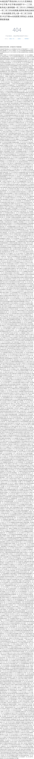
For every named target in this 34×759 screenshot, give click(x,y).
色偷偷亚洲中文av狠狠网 (20, 339)
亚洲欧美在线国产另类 (18, 248)
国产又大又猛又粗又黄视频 (5, 142)
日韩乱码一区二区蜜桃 (24, 253)
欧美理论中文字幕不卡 (17, 520)
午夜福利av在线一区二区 (15, 269)
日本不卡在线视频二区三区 (21, 489)
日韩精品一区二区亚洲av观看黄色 (26, 352)
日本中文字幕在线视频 (21, 209)
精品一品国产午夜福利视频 (7, 334)
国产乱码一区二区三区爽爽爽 (21, 271)
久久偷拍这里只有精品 (22, 337)
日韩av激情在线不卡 (22, 164)
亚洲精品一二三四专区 (10, 83)
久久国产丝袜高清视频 (26, 233)
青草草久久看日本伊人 (19, 484)
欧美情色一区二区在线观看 (23, 200)
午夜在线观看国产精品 (26, 537)
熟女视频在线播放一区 (18, 602)
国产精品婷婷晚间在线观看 (16, 432)
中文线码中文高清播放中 (6, 567)
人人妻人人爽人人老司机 (22, 743)
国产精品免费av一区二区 (6, 179)
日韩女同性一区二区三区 (24, 475)
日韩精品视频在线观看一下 (11, 241)
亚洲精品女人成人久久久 (19, 647)
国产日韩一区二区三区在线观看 (6, 648)
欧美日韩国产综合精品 (26, 235)
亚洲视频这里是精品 (7, 366)
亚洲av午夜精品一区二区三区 (27, 245)
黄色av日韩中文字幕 (28, 618)
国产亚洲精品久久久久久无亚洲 (14, 158)
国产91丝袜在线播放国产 (9, 484)
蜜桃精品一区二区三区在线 (17, 590)
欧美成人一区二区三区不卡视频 (25, 196)
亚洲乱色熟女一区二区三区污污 (22, 417)
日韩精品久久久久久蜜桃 (12, 130)
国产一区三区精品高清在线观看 (20, 517)
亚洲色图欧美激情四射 (8, 550)
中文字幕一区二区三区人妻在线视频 (7, 626)
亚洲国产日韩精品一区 (7, 535)
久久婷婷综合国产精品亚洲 (14, 80)
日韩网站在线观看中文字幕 (7, 303)
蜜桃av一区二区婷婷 (9, 492)
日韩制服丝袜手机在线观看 (10, 209)
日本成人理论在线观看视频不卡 (19, 459)
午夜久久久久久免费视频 (16, 460)
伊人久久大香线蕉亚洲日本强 (16, 447)
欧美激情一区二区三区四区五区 (16, 124)
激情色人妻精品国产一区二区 (13, 58)
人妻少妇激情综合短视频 (11, 260)
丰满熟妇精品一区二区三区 (19, 731)
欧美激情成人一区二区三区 (11, 62)
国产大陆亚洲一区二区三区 (9, 238)
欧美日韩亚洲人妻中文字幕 (5, 373)
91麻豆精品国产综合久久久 (5, 245)
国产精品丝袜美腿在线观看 (7, 301)
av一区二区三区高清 (23, 376)
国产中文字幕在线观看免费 (7, 499)
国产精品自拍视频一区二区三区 (11, 101)
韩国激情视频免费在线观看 (22, 92)
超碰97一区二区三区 (19, 71)
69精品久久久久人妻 (25, 394)
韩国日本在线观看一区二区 (14, 451)
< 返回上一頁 (11, 38)
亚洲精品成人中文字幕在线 (13, 352)
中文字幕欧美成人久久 (6, 250)
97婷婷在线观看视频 (29, 499)
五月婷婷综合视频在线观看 (7, 106)
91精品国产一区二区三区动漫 (20, 309)
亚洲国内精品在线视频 (27, 480)
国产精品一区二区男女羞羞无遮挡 (12, 313)
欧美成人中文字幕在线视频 (20, 294)
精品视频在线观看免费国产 (26, 573)
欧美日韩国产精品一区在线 (17, 411)
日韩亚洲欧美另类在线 (22, 109)
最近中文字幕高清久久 (24, 145)
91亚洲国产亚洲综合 (19, 262)
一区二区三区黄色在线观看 (7, 502)
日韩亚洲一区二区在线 (18, 734)
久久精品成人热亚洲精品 (5, 70)
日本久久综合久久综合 (14, 653)
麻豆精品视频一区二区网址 (27, 535)
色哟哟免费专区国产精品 (23, 241)
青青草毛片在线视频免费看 (19, 172)
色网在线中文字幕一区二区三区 (18, 295)
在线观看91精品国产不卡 (9, 146)
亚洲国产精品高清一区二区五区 (24, 94)
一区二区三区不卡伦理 (20, 585)
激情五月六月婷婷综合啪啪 (24, 101)
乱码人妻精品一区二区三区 (16, 427)
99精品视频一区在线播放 (21, 384)
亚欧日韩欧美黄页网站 (24, 113)
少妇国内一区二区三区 (28, 263)
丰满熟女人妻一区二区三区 (17, 705)
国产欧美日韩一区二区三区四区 (25, 122)
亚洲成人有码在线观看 (28, 324)
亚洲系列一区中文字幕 (24, 351)
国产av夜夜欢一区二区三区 (11, 94)
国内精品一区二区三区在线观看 (22, 238)
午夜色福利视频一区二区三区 (16, 699)
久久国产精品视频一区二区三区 (6, 569)
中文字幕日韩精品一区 (8, 328)
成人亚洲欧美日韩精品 (11, 254)
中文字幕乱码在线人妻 (7, 504)
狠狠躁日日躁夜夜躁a (23, 752)
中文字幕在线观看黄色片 (26, 163)
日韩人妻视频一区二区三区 (18, 139)
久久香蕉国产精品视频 (12, 242)
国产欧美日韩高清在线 (18, 430)
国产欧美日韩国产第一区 (25, 128)
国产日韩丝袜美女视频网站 (10, 283)
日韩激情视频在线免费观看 (17, 496)
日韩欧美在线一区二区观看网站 (8, 498)
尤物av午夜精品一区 (15, 70)
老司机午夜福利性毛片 (10, 185)
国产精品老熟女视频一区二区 (25, 288)
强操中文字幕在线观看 (22, 737)
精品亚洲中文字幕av (21, 514)
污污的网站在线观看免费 (15, 217)
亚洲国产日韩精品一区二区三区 (11, 378)
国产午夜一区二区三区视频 (13, 424)
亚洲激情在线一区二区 (14, 113)
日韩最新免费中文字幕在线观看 (20, 441)
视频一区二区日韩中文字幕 (11, 474)
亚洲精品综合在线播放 (20, 666)
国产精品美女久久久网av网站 (18, 523)
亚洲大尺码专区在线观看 (8, 154)
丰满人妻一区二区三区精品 (22, 260)
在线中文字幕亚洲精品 (9, 282)
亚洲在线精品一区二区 (24, 665)
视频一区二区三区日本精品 (17, 433)
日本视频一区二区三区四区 (25, 450)
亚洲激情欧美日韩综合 (4, 596)
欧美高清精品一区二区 (19, 319)
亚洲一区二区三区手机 (20, 358)
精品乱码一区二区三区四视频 (18, 504)
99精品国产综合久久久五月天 (12, 112)
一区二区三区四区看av (13, 56)
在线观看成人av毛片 (17, 303)
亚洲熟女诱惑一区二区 (25, 336)
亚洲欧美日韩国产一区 (27, 570)
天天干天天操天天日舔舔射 (11, 337)
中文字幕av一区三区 (20, 226)
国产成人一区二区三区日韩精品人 (25, 62)
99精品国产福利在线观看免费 (12, 103)
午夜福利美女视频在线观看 (7, 669)
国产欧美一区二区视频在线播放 (23, 203)
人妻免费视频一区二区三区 (23, 221)
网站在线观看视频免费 (25, 399)
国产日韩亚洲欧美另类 (14, 579)
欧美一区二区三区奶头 (24, 375)
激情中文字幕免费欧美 (19, 193)
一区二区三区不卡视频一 (12, 402)
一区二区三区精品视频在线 (23, 472)
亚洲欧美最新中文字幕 (12, 137)
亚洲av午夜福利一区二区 (5, 55)
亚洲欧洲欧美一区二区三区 (7, 190)
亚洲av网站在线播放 (20, 83)
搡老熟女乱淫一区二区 (23, 56)
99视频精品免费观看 (27, 73)
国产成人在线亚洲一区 (21, 115)
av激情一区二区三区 (7, 716)
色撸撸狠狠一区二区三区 (27, 76)
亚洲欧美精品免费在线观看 (5, 411)
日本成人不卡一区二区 (27, 550)
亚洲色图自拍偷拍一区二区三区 (7, 125)
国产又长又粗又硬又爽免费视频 (10, 472)
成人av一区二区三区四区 (18, 532)
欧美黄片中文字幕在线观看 (24, 576)
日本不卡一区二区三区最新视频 (13, 711)
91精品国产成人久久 (19, 618)
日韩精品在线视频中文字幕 (9, 273)
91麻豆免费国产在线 (12, 203)
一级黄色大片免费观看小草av (20, 483)
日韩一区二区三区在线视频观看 (9, 514)
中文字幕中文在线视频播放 (14, 630)
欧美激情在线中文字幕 (12, 363)
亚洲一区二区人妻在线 (17, 161)
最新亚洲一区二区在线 (8, 690)
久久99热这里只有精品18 (19, 152)
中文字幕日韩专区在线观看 (20, 683)
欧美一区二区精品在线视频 (20, 146)
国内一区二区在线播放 (9, 110)
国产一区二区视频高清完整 (19, 471)
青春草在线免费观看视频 (16, 59)
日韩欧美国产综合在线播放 (20, 125)
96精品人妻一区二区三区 (17, 593)
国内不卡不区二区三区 (18, 531)
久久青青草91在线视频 (17, 178)
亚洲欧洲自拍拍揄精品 (18, 648)
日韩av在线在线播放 (11, 384)
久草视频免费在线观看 (10, 489)
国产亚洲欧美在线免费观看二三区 (9, 107)
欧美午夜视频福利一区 (11, 315)
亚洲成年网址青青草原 (28, 391)
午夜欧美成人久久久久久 (20, 298)
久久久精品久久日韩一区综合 (18, 179)
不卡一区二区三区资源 (19, 131)
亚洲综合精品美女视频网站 (15, 343)
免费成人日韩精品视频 (28, 624)
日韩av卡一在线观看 (24, 579)
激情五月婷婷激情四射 (4, 393)
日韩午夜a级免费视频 (17, 537)
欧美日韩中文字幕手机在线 (26, 80)
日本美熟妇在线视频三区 (13, 466)
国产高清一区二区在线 (17, 230)
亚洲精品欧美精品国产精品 (7, 681)
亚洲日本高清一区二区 (19, 104)
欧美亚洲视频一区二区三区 (8, 409)
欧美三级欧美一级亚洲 (16, 741)
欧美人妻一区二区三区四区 (8, 312)
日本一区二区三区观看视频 (16, 600)
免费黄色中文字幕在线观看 (7, 430)
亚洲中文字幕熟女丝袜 (19, 680)
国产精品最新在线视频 (9, 149)
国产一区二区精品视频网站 (18, 85)
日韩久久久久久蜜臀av (22, 292)
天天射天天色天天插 (23, 214)
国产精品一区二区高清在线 (11, 710)
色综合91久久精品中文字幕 (15, 394)
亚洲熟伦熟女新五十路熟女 (8, 367)
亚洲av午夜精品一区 (10, 131)
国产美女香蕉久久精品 (11, 148)
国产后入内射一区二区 (19, 278)
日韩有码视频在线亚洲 (22, 415)
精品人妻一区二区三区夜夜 (5, 561)
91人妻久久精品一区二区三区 (20, 110)
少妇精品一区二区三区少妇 (10, 615)
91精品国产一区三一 (14, 330)
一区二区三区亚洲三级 (9, 588)
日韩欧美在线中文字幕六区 (17, 354)
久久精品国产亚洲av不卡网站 (15, 67)
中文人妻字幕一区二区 (28, 532)
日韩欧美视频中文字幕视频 (24, 466)
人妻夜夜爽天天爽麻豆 (12, 134)
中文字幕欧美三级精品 (17, 355)
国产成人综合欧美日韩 (6, 340)
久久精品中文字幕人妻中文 (25, 393)
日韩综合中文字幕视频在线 (16, 229)
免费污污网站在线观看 (22, 510)
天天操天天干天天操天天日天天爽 (16, 577)
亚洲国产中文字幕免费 (18, 324)
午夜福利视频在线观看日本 (13, 650)
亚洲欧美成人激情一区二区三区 (11, 454)
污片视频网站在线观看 (8, 531)
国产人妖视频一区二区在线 (9, 581)
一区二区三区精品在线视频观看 (18, 439)
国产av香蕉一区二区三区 (26, 543)
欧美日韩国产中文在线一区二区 (21, 282)
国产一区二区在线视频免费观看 (23, 487)
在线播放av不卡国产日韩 (16, 268)
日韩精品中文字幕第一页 (23, 242)
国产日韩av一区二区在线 (18, 463)
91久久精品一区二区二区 (8, 659)
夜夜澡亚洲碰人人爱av (27, 230)
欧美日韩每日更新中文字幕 (13, 266)
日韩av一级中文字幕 (21, 148)
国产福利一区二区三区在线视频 (21, 100)
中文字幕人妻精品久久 (8, 463)
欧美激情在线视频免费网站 (26, 740)
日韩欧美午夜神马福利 (11, 92)
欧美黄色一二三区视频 (22, 710)
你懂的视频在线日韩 (5, 251)
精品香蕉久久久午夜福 (16, 245)
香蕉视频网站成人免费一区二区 (8, 420)
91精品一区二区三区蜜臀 (15, 399)
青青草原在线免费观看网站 (8, 170)
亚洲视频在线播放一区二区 (17, 142)
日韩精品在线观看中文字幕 (8, 683)
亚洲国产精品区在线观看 (19, 345)
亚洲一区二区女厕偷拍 (26, 197)
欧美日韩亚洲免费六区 (18, 582)
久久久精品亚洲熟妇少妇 (13, 728)
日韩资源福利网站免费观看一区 (20, 611)
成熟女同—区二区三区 (16, 591)
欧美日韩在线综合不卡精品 (21, 529)
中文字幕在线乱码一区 (16, 638)
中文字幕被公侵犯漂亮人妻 (17, 247)
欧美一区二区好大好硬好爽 (27, 600)
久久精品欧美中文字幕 (26, 65)
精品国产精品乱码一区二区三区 (7, 357)
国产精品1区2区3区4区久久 (5, 624)
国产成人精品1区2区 (15, 351)
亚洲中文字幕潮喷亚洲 (20, 660)
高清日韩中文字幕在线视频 (20, 388)
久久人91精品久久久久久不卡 (13, 97)
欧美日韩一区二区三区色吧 (21, 702)
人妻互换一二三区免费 (28, 553)
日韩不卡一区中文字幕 (19, 367)
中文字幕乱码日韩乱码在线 (11, 737)
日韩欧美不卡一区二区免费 (5, 433)
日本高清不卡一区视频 (16, 79)
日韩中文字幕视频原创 (23, 469)
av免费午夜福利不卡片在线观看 (11, 214)
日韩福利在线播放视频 (24, 98)
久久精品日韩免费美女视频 (26, 478)
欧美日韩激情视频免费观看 (24, 436)
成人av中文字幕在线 (27, 142)
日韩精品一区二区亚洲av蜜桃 (11, 292)
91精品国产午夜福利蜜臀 (10, 666)
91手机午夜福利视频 (8, 118)
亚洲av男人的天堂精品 (12, 164)
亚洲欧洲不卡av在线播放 (7, 85)
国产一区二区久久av (13, 639)
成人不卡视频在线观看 (16, 163)
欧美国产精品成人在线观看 (8, 719)
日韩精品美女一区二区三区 (27, 597)
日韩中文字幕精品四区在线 (8, 184)
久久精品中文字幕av (18, 334)
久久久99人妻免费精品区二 (28, 77)
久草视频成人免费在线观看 (7, 611)
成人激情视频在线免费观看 (18, 106)
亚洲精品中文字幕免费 (4, 330)
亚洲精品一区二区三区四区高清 (25, 396)
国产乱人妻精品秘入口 (21, 538)
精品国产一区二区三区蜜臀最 (27, 55)
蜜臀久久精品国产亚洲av (28, 328)
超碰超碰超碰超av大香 (12, 429)
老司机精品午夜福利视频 (28, 232)
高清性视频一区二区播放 (5, 600)
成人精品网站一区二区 (12, 259)
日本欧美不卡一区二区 (19, 170)
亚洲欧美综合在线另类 (4, 65)
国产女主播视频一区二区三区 (26, 89)
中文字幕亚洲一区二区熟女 (9, 511)
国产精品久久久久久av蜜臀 (20, 169)
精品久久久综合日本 (25, 205)
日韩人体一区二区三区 (12, 200)
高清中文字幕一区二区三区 (7, 355)
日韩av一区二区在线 (11, 61)
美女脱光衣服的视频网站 (21, 185)
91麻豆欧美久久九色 (20, 349)
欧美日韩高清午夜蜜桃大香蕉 (18, 300)
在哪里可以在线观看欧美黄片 (27, 696)
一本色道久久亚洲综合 (6, 181)
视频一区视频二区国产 (20, 581)
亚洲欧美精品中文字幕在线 (25, 445)
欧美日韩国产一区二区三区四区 (27, 623)
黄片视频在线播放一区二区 (12, 519)
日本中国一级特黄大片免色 (11, 88)
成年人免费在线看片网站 (26, 561)
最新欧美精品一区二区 (24, 70)
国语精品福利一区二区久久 (8, 310)
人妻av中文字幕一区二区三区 (10, 686)
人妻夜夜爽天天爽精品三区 (20, 722)
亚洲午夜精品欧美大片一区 (9, 549)
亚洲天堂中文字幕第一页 (13, 729)
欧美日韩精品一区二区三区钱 (24, 508)
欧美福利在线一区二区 (12, 462)
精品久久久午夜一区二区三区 (7, 734)
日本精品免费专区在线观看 (13, 723)
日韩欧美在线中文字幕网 (13, 122)
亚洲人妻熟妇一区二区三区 (19, 188)
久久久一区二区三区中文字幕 (8, 662)
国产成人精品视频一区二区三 (25, 256)
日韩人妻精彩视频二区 (15, 360)
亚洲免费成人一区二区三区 (17, 692)
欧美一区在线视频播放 (17, 151)
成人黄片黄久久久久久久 (24, 218)
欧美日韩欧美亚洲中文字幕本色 (24, 474)
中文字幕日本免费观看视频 (11, 756)
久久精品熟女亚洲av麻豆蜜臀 (18, 366)
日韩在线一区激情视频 (18, 391)
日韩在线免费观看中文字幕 (15, 65)
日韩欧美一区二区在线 (13, 436)
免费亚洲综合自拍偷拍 (26, 460)
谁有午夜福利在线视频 (7, 590)
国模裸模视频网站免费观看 (21, 540)
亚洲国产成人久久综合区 (29, 599)
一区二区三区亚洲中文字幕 (19, 501)
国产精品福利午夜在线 (24, 632)
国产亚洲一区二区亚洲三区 (25, 97)
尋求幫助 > (27, 38)
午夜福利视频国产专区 (8, 151)
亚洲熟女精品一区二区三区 (23, 708)
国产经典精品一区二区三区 (5, 591)
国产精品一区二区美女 (6, 657)
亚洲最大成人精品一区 (17, 550)
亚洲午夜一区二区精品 (7, 638)
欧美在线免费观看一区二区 (20, 149)
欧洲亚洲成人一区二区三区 (24, 306)
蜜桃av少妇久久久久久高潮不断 (8, 86)
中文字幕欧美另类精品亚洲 (7, 152)
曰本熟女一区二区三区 (8, 493)
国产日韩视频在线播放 (16, 233)
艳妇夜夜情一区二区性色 (16, 140)
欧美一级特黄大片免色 (9, 104)
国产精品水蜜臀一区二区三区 (11, 119)
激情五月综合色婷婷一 (27, 750)
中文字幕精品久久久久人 (13, 564)
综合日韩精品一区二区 (23, 116)
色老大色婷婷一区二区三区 (19, 297)
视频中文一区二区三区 (14, 253)
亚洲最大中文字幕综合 (14, 393)
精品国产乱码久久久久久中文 (15, 160)
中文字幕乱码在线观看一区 (21, 505)
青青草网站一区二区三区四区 (19, 208)
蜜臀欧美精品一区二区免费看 (24, 119)
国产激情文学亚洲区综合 (5, 432)
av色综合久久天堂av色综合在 (17, 64)
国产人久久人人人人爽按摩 (15, 596)
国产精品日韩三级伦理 (23, 378)
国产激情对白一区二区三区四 (26, 266)
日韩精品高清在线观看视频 (16, 534)
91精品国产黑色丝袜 (4, 576)
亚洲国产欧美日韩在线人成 (20, 187)
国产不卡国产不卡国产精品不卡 (20, 182)
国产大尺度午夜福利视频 (19, 695)
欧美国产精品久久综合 (26, 59)
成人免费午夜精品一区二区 (27, 432)
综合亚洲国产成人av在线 (8, 582)
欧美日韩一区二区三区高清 (27, 342)
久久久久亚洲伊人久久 (20, 546)
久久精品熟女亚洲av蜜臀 (23, 173)
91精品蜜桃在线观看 (10, 271)
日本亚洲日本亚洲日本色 (26, 555)
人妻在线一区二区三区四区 (23, 635)
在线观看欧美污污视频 (10, 327)
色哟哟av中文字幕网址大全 (8, 274)
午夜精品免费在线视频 (22, 605)
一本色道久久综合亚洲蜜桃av (12, 256)
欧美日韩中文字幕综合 (26, 741)
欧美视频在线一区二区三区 (21, 322)
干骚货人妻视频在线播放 (12, 635)
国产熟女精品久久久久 (8, 139)
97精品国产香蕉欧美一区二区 (9, 224)
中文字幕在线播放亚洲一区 (20, 274)
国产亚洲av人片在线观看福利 (25, 507)
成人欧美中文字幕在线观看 (20, 662)
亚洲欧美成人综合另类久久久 (22, 86)
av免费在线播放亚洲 (13, 671)
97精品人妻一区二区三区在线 (16, 74)
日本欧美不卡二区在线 (18, 263)
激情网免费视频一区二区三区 (6, 176)
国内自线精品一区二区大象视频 (11, 438)
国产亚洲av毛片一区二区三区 (23, 477)
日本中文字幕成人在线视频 (21, 315)
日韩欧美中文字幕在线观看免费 (10, 490)
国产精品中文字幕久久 (8, 441)
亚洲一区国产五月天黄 (21, 167)
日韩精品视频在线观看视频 (18, 720)
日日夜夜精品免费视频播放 (14, 623)
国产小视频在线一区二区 (7, 668)
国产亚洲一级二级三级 (13, 396)
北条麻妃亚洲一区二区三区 (12, 196)
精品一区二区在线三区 (23, 556)
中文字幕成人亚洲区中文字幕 (27, 627)
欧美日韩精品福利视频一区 (18, 118)
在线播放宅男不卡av (11, 540)
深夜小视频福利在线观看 (8, 215)
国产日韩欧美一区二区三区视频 (7, 388)
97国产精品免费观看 (15, 572)
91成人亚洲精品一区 (24, 641)
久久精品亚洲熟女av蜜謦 (25, 444)
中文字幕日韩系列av (18, 73)
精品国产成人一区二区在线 (11, 239)
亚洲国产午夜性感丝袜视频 (9, 346)
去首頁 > (19, 38)
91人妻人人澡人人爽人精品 (17, 749)
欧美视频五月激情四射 (13, 91)
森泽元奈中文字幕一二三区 (7, 68)
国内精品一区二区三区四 (23, 133)
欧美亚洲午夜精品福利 (20, 191)
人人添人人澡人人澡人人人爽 (11, 406)
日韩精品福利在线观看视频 (18, 301)
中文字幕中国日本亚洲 (10, 285)
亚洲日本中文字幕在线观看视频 (21, 421)
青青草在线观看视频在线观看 (14, 244)
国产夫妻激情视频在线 (23, 729)
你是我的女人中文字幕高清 (8, 744)
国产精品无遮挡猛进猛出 (18, 599)
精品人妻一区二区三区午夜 (9, 349)
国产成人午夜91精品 (18, 677)
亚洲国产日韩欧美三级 (6, 360)
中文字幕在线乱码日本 (17, 127)
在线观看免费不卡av (25, 562)
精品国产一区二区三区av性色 (17, 250)
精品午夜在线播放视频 (15, 55)
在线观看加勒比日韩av (14, 620)
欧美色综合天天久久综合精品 (15, 412)
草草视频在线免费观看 (27, 569)
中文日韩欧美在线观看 (20, 280)
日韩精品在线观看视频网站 (21, 223)
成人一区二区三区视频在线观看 (19, 212)
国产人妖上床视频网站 (28, 68)
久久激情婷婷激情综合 (18, 206)
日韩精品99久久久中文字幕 (15, 197)
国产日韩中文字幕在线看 (12, 121)
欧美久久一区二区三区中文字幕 (13, 740)
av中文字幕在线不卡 (13, 714)
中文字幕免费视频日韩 (4, 269)
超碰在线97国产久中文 (24, 414)
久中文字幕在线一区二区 (18, 190)
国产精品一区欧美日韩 (20, 403)
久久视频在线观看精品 (22, 239)
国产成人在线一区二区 (21, 453)
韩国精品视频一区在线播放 (26, 143)
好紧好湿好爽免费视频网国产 (6, 178)
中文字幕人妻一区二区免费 (13, 558)
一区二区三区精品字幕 (15, 336)
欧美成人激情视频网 (18, 525)
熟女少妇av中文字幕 (28, 154)
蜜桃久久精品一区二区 (8, 182)
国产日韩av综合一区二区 (9, 169)
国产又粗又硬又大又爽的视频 (24, 88)
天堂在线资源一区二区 (12, 199)
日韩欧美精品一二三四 (22, 639)
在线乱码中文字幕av (9, 731)
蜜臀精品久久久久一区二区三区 (26, 620)
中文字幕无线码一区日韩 (9, 606)
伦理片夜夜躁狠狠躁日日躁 (28, 175)
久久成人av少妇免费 (27, 427)
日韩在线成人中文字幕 (13, 758)
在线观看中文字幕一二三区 (25, 644)
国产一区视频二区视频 (7, 76)
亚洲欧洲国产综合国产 (16, 696)
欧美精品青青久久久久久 (13, 376)
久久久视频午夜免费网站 (9, 319)
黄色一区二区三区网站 (17, 328)
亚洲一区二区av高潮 (5, 217)
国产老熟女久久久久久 (8, 297)
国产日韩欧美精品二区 (16, 342)
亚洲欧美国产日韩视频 (16, 373)
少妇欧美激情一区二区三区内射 (16, 570)
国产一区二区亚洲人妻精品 (13, 644)
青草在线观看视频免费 (7, 717)
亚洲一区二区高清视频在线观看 (6, 212)
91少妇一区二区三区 (19, 409)
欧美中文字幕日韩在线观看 (20, 194)
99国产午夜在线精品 (9, 206)
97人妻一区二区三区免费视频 (17, 181)
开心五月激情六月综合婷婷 (8, 345)
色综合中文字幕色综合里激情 (26, 244)
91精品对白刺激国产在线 (23, 448)
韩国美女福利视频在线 (6, 140)
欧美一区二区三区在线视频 (23, 82)
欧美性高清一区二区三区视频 (10, 513)
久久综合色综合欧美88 (14, 218)
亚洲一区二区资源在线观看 (8, 263)
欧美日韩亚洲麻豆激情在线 (7, 230)
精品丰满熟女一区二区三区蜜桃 (10, 687)
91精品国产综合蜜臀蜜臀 (24, 728)
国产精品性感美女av (17, 569)
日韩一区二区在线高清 (18, 154)
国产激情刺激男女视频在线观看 (27, 747)
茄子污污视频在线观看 (22, 331)
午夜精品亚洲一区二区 (14, 265)
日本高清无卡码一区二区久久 (19, 584)
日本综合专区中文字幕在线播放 (9, 280)
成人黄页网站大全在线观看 (19, 348)
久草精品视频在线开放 (26, 251)
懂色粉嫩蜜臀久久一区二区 (27, 140)
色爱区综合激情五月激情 (22, 134)
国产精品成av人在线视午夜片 (26, 265)
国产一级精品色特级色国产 (7, 707)
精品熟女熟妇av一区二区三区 (27, 397)
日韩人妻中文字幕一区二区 (15, 251)
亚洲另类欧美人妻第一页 (8, 248)
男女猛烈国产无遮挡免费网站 (22, 511)
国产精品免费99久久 (23, 155)
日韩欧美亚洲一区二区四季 (21, 321)
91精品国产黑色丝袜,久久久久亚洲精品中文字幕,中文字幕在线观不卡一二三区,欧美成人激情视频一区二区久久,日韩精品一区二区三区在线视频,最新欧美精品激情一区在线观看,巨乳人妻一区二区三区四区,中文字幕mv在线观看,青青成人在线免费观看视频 (17, 10)
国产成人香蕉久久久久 (27, 447)
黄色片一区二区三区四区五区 (21, 312)
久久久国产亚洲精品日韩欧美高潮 (11, 288)
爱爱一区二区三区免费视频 (25, 481)
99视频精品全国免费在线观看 (17, 522)
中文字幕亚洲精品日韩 (10, 546)
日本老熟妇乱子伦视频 (25, 217)
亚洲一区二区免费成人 (10, 529)
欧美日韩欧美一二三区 (28, 64)
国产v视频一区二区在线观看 (6, 79)
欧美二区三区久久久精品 (23, 130)
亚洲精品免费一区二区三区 (7, 172)
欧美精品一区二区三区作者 (23, 746)
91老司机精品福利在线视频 (18, 456)
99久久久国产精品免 (10, 294)
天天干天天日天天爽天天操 (10, 636)
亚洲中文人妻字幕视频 (6, 732)
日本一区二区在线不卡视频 (13, 544)
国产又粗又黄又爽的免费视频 (13, 559)
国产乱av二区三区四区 (16, 340)
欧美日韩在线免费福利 (6, 351)
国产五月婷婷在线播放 (10, 322)
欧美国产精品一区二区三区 (20, 357)
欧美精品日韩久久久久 (19, 547)
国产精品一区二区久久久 (22, 364)
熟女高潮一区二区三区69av (24, 564)
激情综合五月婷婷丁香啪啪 (11, 684)
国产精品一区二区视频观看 (20, 333)
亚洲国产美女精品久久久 (25, 552)
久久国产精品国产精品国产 (21, 283)
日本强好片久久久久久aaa (13, 291)
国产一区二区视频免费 (8, 532)
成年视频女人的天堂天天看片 (10, 276)
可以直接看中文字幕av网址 (7, 435)
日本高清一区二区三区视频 (15, 562)
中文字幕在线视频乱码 (24, 723)
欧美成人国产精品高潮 (24, 313)
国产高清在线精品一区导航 (12, 95)
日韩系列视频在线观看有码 (7, 525)
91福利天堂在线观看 (29, 669)
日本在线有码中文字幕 (4, 265)
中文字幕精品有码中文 (14, 128)
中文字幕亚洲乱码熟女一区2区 (10, 408)
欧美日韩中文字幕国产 (15, 465)
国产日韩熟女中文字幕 (27, 334)
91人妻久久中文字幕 (29, 695)
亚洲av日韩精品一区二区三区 (17, 574)
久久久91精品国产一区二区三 (24, 756)
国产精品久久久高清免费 (6, 227)
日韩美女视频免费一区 (18, 215)
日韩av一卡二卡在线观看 (15, 257)
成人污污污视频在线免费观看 (13, 361)
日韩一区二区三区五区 (11, 316)
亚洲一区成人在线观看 (9, 71)
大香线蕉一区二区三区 (28, 227)
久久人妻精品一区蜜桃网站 (17, 387)
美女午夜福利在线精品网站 (22, 490)
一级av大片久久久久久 (4, 621)
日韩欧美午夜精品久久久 (6, 597)
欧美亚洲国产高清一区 (11, 418)
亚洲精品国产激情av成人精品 (8, 187)
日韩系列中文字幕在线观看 (10, 277)
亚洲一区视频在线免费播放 (22, 369)
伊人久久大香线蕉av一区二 (18, 176)
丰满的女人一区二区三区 (22, 107)
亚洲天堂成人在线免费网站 (26, 412)
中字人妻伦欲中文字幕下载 (5, 163)
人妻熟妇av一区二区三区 (13, 475)
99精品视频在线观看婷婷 (18, 68)
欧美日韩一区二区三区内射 (14, 143)
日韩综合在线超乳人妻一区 (25, 465)
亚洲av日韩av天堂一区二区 (27, 372)
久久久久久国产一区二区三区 (25, 91)
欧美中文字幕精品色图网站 (11, 109)
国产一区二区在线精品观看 (24, 95)
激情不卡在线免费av (26, 303)
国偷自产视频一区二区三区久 (25, 112)
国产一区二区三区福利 (11, 167)
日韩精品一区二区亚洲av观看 (20, 236)
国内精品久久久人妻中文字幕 (26, 361)
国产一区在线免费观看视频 (10, 442)
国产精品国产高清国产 (8, 385)
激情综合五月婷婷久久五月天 (23, 442)
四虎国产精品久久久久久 (7, 127)
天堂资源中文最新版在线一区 (14, 89)
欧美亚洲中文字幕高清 (8, 309)
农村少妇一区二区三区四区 (11, 157)
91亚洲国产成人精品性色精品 (20, 184)
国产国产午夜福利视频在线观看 (10, 133)
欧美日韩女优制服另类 (26, 373)
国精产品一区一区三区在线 (26, 158)
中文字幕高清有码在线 (20, 224)
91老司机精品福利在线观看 (19, 659)
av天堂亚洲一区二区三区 (28, 457)
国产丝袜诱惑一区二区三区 (24, 651)
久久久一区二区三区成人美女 (15, 235)
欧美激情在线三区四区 (11, 743)
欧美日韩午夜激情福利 (4, 399)
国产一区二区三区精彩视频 (25, 558)
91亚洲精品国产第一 (14, 642)
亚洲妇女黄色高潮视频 (13, 633)
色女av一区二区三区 (6, 522)
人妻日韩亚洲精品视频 (14, 665)
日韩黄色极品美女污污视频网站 (10, 221)
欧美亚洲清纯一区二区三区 (27, 161)
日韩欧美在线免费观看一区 (9, 193)
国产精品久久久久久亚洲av (23, 121)
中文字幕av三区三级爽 (9, 100)
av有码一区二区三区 (16, 627)
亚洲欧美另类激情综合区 (15, 325)
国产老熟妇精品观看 (9, 324)
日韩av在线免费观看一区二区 (24, 199)
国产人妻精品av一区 (21, 408)
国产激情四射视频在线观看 (27, 621)
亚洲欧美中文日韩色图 (11, 400)
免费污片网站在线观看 (24, 701)
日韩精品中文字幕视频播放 (26, 160)
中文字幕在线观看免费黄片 (23, 157)
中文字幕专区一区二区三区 (13, 145)
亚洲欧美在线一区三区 (10, 136)
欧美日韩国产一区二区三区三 (13, 375)
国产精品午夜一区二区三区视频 (21, 166)
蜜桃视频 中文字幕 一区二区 (6, 627)
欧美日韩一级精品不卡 (23, 318)
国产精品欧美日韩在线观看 (17, 227)
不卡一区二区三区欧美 (22, 617)
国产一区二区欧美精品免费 (18, 499)
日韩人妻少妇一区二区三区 (8, 298)
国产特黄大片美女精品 (23, 454)
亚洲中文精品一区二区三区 (5, 439)
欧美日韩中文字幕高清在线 (7, 750)
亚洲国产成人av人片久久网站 (24, 381)
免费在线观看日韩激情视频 (18, 668)
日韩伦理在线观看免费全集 (23, 259)
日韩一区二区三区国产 (25, 269)
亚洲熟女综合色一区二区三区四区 (15, 175)
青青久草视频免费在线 (16, 76)
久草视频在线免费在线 (23, 103)
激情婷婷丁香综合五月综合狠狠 (12, 379)
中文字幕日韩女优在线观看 (18, 286)
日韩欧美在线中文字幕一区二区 (26, 58)
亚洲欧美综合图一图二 (10, 220)
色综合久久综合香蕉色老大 (17, 232)
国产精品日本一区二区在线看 (27, 211)
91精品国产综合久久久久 (14, 632)
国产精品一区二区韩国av (9, 166)
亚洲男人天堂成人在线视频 (22, 254)
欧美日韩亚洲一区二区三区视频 (21, 744)
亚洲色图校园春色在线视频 (21, 61)
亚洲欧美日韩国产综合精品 (9, 321)
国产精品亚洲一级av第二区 (10, 403)
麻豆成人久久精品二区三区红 (8, 194)
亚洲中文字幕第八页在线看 (20, 738)
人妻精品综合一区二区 (17, 77)
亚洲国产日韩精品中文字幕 (23, 363)
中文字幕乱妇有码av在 (21, 636)
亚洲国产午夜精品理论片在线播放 (23, 136)
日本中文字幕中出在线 (25, 325)
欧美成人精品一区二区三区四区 (11, 116)
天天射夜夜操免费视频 (11, 538)
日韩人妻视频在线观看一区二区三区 (9, 173)
